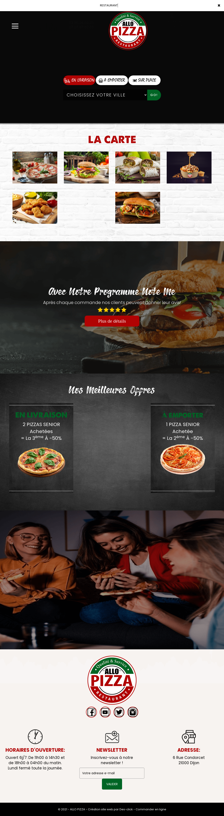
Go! (154, 95)
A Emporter (112, 80)
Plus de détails (112, 321)
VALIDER (112, 784)
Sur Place (144, 80)
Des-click (126, 809)
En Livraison (79, 80)
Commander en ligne (151, 809)
